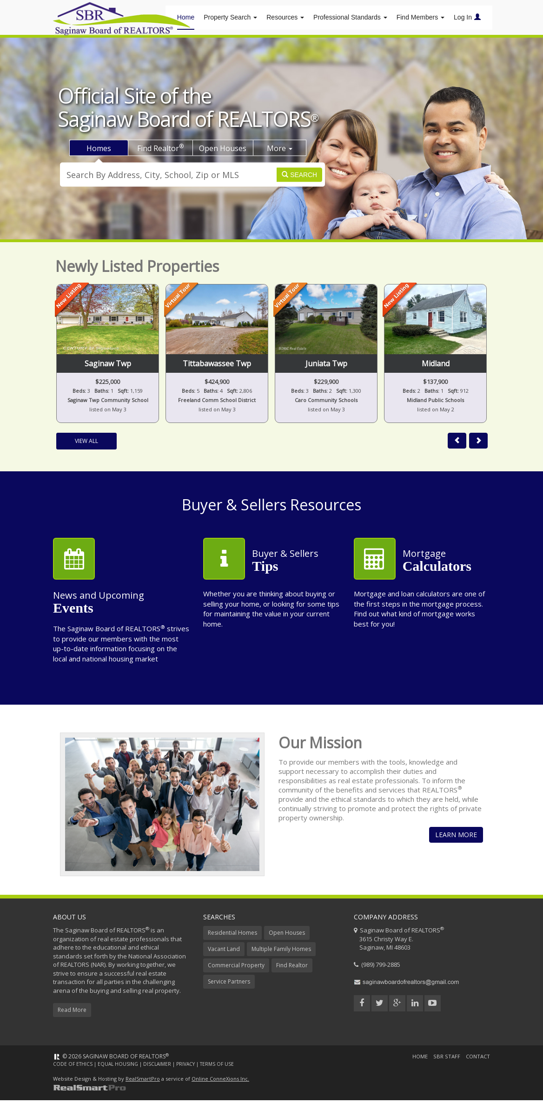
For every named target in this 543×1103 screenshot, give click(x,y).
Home (418, 1059)
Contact (477, 1059)
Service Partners (229, 985)
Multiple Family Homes (281, 952)
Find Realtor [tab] (160, 150)
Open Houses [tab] (222, 151)
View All (86, 444)
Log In (467, 18)
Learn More (456, 837)
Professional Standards (350, 18)
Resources (285, 18)
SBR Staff (444, 1059)
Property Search (230, 18)
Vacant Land (224, 952)
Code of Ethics (73, 1067)
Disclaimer (157, 1067)
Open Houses (287, 936)
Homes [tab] (98, 151)
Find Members (420, 18)
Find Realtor (292, 968)
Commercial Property (236, 968)
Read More (72, 1013)
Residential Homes (232, 936)
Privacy (185, 1067)
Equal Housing (118, 1067)
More (279, 151)
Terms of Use (217, 1067)
